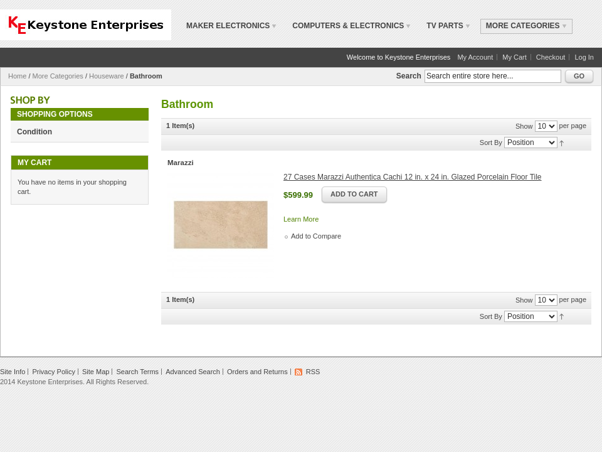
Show (524, 126)
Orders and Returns (257, 371)
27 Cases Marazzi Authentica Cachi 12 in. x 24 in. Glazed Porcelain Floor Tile (412, 177)
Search (408, 76)
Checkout (550, 57)
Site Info (12, 371)
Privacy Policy (53, 371)
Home (17, 76)
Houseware (106, 76)
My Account (475, 57)
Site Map (95, 371)
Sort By (491, 142)
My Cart (514, 57)
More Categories (58, 76)
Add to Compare (316, 236)
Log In (584, 57)
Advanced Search (193, 371)
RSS (313, 371)
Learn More (301, 219)
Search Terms (137, 371)
